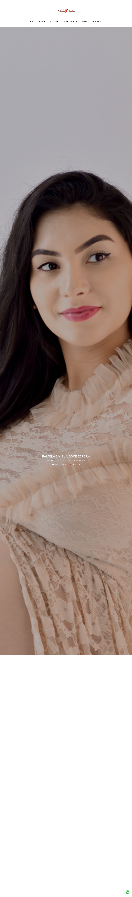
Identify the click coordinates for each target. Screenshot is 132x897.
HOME (33, 22)
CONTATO (97, 22)
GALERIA (86, 22)
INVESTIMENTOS (70, 22)
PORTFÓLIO (54, 22)
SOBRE (42, 22)
